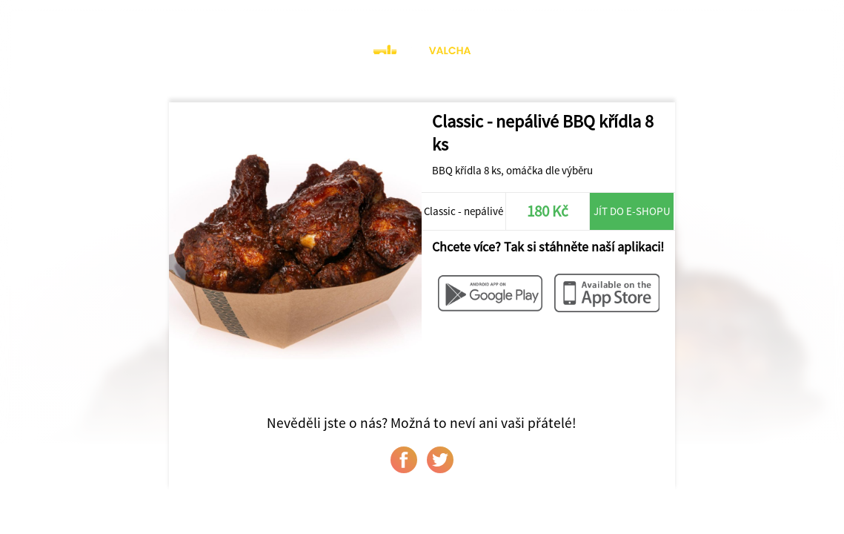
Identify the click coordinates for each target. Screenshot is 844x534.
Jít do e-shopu (632, 211)
